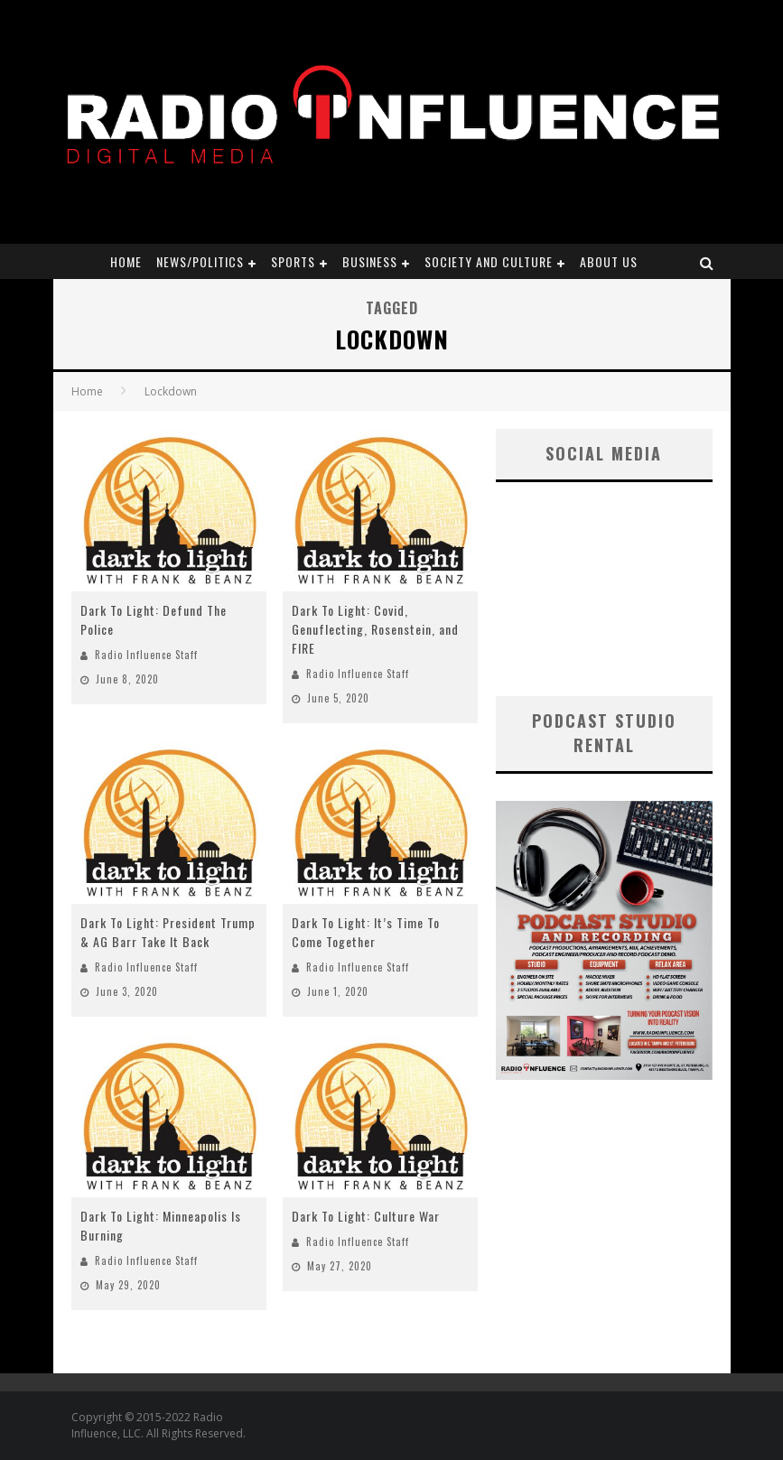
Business (369, 261)
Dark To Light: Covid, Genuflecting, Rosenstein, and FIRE (375, 628)
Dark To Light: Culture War (366, 1215)
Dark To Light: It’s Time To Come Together (366, 932)
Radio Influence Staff (146, 654)
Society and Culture (488, 261)
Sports (293, 261)
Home (126, 261)
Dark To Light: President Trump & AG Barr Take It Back (168, 932)
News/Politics (200, 261)
